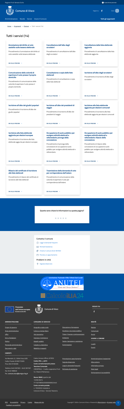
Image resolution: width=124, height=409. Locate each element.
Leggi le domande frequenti (71, 365)
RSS (6, 402)
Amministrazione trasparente (100, 358)
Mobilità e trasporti (40, 348)
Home (9, 26)
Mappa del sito (39, 402)
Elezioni (26, 26)
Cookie (30, 402)
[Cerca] (116, 10)
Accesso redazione (113, 402)
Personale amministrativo (13, 345)
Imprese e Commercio (41, 338)
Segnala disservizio (68, 362)
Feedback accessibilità (13, 405)
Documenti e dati (10, 348)
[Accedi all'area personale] (109, 2)
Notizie (93, 327)
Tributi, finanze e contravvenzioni (73, 334)
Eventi (93, 347)
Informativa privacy (97, 365)
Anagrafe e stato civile (41, 327)
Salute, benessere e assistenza (72, 341)
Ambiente (65, 338)
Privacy (23, 402)
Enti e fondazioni (10, 338)
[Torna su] (118, 403)
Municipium (102, 402)
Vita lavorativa (38, 334)
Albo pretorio (95, 362)
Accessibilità (14, 402)
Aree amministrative (12, 331)
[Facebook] (99, 10)
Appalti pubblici (39, 341)
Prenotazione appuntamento (71, 358)
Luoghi (93, 344)
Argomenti (17, 26)
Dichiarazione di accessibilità (100, 372)
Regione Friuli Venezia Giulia (14, 2)
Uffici (6, 334)
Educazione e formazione (70, 327)
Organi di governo (11, 327)
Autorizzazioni (67, 345)
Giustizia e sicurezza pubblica (72, 331)
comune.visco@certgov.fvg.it (18, 373)
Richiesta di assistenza (69, 369)
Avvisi (93, 334)
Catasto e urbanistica (41, 345)
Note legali (94, 369)
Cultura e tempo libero (41, 331)
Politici (7, 341)
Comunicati (95, 331)
